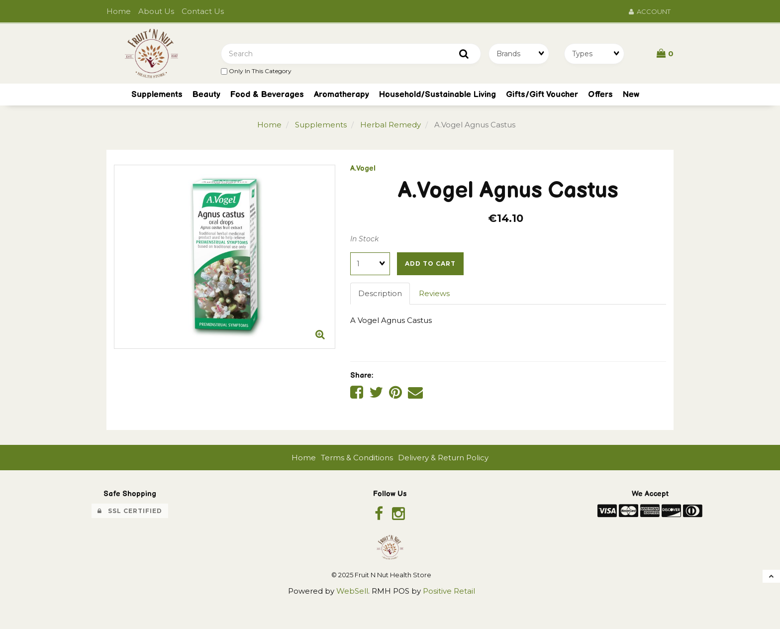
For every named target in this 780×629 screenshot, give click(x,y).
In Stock (364, 238)
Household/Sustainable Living (437, 95)
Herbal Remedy (390, 124)
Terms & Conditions (357, 457)
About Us (156, 11)
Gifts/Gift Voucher (542, 95)
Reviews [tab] (434, 293)
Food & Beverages (267, 95)
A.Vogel (363, 168)
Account (650, 11)
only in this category (256, 71)
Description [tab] (380, 293)
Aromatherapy (341, 95)
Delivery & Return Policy (443, 457)
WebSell (352, 591)
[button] (665, 53)
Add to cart (430, 263)
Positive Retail (449, 591)
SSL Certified (130, 511)
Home (118, 11)
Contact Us (203, 11)
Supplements (321, 124)
